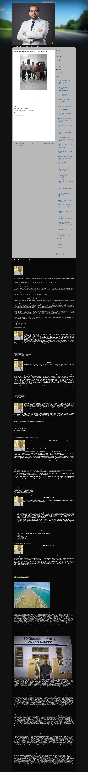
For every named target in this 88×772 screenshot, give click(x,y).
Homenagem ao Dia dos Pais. (63, 202)
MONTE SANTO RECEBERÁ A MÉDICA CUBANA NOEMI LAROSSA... (65, 109)
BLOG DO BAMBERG (24, 260)
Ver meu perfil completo (60, 254)
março (59, 244)
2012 (58, 249)
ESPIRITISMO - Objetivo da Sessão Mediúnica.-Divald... (64, 236)
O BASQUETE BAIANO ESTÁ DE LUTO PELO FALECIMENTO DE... (65, 90)
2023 (58, 54)
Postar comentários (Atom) (21, 145)
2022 (58, 56)
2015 (58, 66)
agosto (59, 76)
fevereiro (59, 245)
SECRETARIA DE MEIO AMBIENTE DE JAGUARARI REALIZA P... (64, 187)
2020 (58, 59)
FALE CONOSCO (29, 46)
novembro (60, 72)
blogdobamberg (60, 253)
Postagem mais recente (19, 143)
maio (59, 241)
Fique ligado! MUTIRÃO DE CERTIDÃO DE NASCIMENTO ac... (65, 201)
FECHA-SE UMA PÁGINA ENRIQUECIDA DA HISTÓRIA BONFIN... (65, 232)
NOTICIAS (16, 46)
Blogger (50, 769)
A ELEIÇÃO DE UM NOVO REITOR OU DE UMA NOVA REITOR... (65, 95)
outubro (59, 73)
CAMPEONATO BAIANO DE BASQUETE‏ (65, 218)
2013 (58, 69)
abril (59, 242)
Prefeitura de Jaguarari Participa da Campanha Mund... (64, 170)
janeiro (59, 247)
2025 (58, 51)
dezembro (60, 70)
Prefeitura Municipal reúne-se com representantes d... (64, 128)
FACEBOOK (37, 46)
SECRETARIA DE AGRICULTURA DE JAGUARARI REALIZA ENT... (64, 175)
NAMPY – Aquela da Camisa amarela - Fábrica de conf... (64, 83)
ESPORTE (22, 46)
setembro (60, 75)
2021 (58, 57)
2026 (58, 50)
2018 (58, 62)
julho (59, 238)
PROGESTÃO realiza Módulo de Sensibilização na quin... (63, 88)
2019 (58, 60)
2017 (58, 63)
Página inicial (34, 143)
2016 (58, 65)
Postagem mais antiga (48, 143)
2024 (58, 53)
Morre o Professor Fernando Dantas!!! (64, 234)
